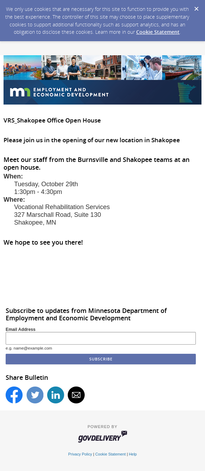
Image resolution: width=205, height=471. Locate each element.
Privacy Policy (80, 454)
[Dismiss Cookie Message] (196, 6)
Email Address (21, 329)
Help (133, 454)
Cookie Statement (158, 32)
